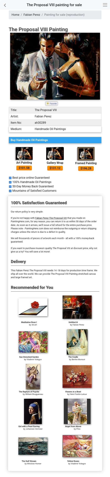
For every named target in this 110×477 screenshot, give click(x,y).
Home (15, 14)
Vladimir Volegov (34, 359)
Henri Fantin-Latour (78, 394)
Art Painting (24, 162)
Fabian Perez (31, 14)
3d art (34, 325)
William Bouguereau (34, 394)
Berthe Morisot (78, 359)
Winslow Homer (34, 464)
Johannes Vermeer (34, 429)
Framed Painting (86, 163)
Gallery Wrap (55, 163)
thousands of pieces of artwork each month (41, 238)
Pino (78, 429)
